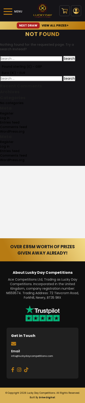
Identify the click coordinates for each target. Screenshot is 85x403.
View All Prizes (42, 25)
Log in (5, 118)
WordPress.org (12, 131)
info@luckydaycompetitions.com (32, 356)
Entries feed (9, 122)
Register (7, 113)
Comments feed (13, 127)
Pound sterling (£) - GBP (22, 66)
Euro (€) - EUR (13, 73)
